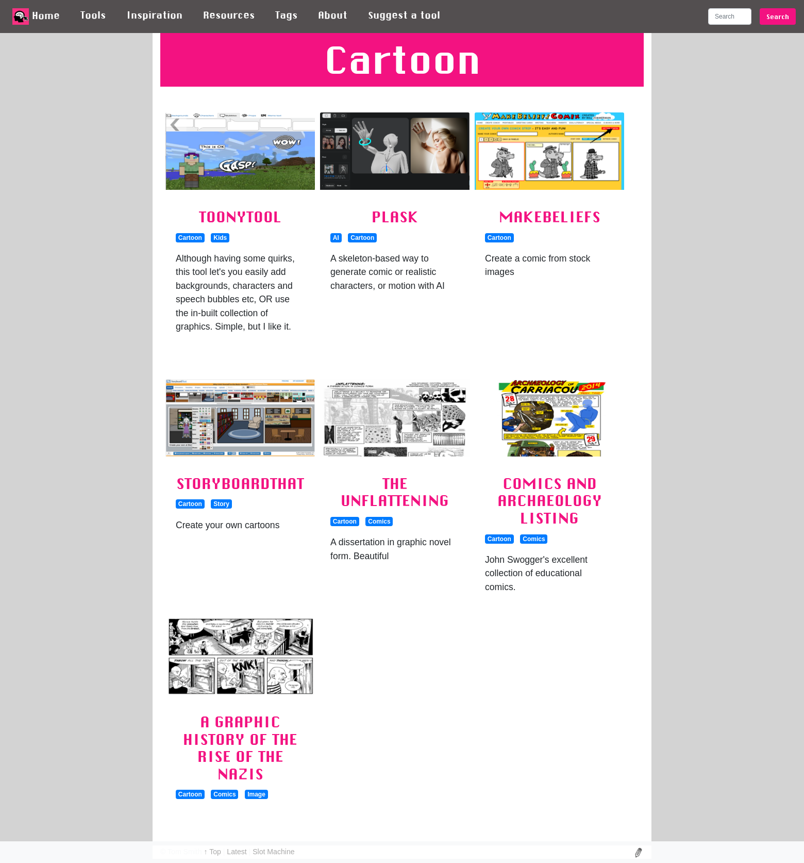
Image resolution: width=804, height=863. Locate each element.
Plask (395, 216)
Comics (379, 521)
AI (336, 237)
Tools (93, 15)
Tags (286, 15)
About (332, 15)
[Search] (729, 16)
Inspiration (154, 15)
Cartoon (190, 237)
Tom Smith (184, 852)
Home (36, 16)
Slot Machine (273, 852)
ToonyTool (240, 216)
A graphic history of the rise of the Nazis (240, 748)
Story (221, 504)
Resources (229, 15)
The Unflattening (395, 492)
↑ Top (213, 852)
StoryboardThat (240, 483)
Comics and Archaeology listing (549, 501)
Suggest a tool (404, 15)
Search (777, 16)
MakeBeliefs (549, 216)
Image (256, 794)
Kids (220, 237)
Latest (237, 852)
